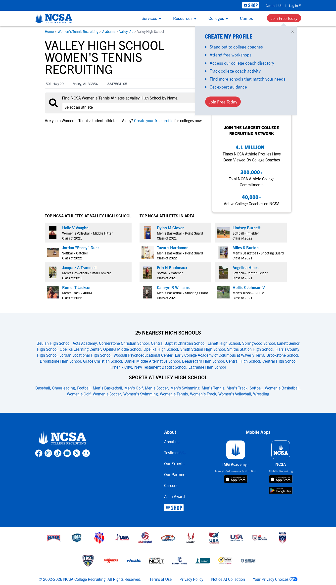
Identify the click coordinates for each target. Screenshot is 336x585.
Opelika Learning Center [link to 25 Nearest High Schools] (80, 348)
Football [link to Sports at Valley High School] (84, 387)
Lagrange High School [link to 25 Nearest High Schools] (207, 366)
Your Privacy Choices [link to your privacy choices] (270, 579)
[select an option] (132, 107)
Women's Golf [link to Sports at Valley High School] (79, 393)
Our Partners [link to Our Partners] (175, 474)
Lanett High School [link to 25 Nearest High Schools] (224, 343)
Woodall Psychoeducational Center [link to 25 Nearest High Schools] (143, 354)
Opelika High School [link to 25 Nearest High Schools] (161, 348)
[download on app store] (235, 479)
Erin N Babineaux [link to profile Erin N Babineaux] (172, 267)
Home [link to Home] (49, 31)
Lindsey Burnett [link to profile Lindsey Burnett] (247, 227)
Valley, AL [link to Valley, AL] (126, 31)
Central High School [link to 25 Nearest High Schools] (243, 360)
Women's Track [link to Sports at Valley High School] (203, 393)
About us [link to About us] (171, 441)
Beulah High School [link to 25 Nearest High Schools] (53, 343)
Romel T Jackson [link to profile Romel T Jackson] (77, 287)
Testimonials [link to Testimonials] (174, 452)
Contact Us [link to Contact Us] (274, 5)
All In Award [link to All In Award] (174, 496)
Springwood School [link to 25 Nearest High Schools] (258, 343)
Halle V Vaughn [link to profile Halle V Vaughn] (75, 227)
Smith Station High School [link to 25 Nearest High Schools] (202, 348)
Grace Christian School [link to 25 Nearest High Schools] (102, 360)
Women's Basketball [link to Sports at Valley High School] (282, 387)
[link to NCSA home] (62, 438)
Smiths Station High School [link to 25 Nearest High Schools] (250, 348)
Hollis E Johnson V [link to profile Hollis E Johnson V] (249, 287)
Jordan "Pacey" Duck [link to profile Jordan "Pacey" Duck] (80, 247)
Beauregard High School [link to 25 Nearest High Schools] (203, 360)
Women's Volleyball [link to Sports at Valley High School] (234, 393)
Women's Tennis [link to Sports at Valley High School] (174, 393)
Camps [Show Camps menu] (246, 18)
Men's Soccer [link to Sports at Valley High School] (156, 387)
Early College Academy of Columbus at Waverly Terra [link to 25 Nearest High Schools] (219, 354)
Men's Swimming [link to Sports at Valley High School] (184, 387)
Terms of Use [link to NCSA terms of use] (160, 579)
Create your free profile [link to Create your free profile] (153, 120)
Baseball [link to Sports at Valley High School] (42, 387)
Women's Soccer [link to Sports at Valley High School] (107, 393)
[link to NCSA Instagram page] (48, 453)
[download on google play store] (280, 490)
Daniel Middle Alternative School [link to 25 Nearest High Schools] (152, 360)
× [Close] (292, 31)
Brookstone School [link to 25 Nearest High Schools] (282, 354)
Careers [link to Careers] (170, 485)
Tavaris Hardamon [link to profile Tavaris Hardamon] (173, 247)
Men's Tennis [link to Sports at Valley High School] (213, 387)
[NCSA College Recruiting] (54, 18)
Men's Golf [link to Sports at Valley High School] (133, 387)
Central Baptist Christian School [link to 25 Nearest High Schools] (178, 343)
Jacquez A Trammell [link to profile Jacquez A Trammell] (79, 267)
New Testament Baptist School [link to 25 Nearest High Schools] (160, 366)
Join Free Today (284, 18)
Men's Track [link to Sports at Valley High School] (237, 387)
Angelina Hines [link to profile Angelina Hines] (245, 267)
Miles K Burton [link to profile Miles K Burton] (246, 247)
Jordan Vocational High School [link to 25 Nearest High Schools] (85, 354)
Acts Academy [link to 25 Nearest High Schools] (85, 343)
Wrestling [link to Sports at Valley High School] (261, 393)
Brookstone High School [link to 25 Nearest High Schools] (60, 360)
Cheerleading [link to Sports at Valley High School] (63, 387)
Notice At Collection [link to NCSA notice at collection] (228, 579)
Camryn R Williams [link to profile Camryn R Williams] (173, 287)
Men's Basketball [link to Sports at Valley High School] (107, 387)
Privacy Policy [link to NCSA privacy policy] (191, 579)
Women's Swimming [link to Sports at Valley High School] (140, 393)
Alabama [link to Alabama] (108, 31)
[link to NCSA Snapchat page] (86, 453)
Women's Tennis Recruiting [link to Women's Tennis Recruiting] (78, 31)
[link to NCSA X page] (76, 453)
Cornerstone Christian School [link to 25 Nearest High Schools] (124, 343)
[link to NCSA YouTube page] (67, 453)
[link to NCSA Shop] (250, 5)
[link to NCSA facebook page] (39, 453)
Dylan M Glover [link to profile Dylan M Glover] (170, 227)
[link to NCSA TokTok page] (57, 453)
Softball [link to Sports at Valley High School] (256, 387)
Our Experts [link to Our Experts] (174, 463)
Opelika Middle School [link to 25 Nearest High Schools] (122, 348)
